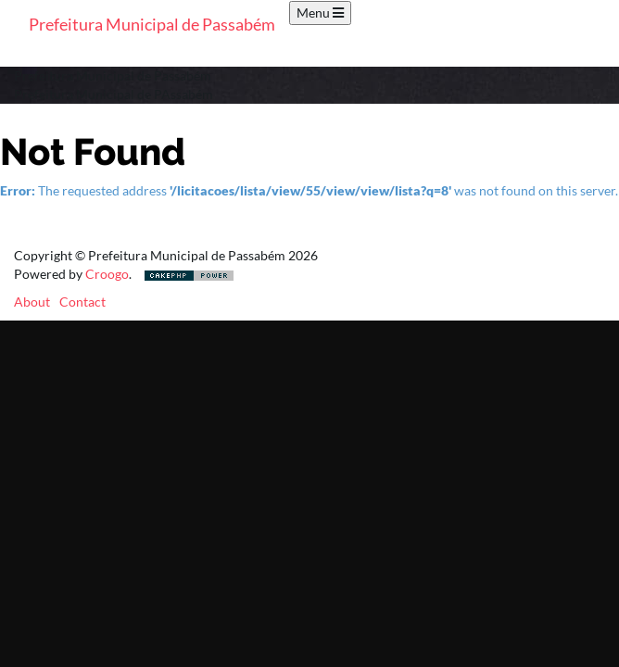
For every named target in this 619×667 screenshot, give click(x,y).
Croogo (107, 274)
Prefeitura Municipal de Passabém (152, 24)
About (32, 301)
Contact (82, 301)
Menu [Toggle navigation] (320, 12)
